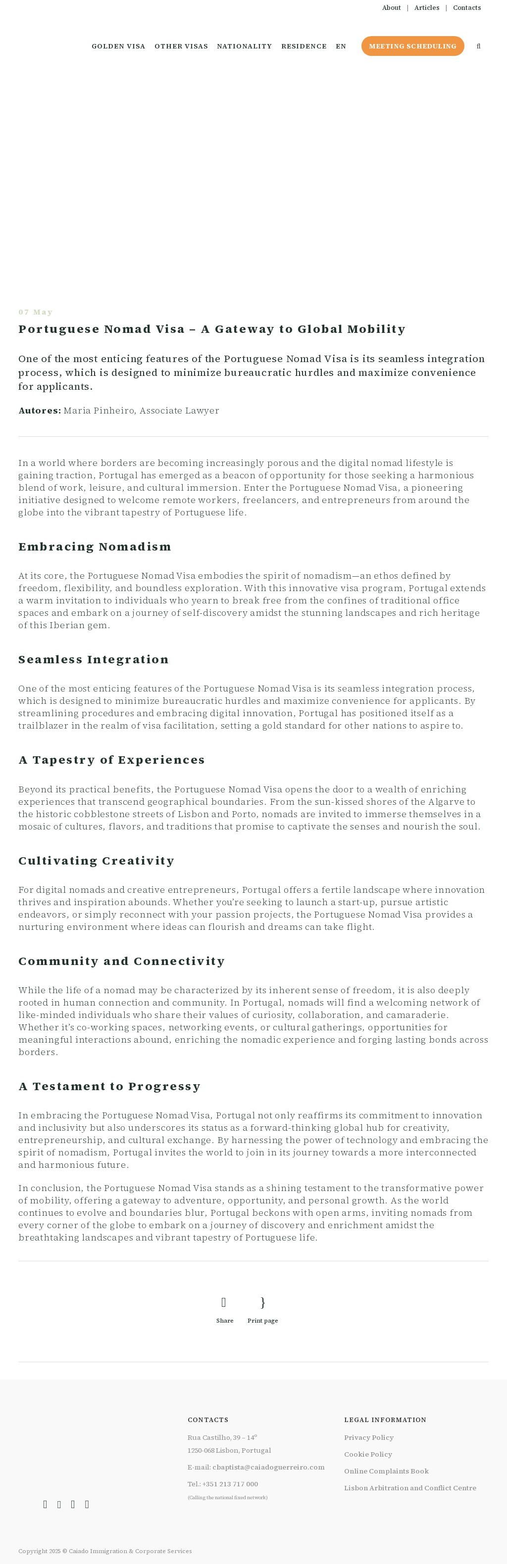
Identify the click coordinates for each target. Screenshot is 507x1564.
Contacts (467, 7)
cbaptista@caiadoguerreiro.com (268, 1467)
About (391, 7)
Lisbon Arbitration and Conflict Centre (410, 1488)
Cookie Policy (368, 1454)
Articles (427, 7)
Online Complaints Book (386, 1471)
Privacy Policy (369, 1437)
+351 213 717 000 (230, 1484)
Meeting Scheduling (411, 46)
